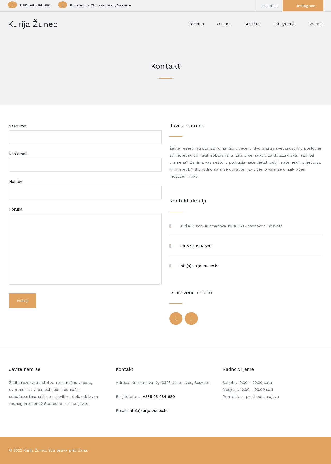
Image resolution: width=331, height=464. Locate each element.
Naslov (85, 187)
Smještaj (252, 23)
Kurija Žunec (33, 24)
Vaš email (85, 159)
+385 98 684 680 (34, 5)
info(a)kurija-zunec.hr (199, 266)
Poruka (85, 246)
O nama (224, 23)
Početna (196, 23)
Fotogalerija (284, 23)
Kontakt (316, 23)
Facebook (268, 6)
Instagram (306, 6)
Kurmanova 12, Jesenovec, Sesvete (100, 5)
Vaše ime (85, 132)
